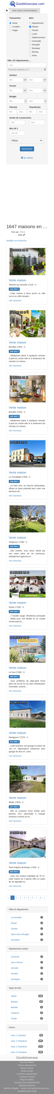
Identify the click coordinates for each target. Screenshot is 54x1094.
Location (14, 26)
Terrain (33, 30)
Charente (15, 957)
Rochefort (15, 940)
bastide (14, 1007)
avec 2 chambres (19, 1041)
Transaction (15, 18)
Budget (12, 96)
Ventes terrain (27, 1071)
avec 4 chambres (19, 1052)
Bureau (34, 52)
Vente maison (17, 280)
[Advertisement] (27, 196)
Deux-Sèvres (17, 962)
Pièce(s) (13, 107)
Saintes (14, 929)
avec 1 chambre (18, 1035)
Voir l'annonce (15, 300)
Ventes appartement (27, 1065)
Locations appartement (27, 1074)
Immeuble (35, 41)
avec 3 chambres (19, 1046)
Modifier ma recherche (16, 240)
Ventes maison (27, 1068)
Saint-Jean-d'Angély (20, 934)
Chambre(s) (34, 107)
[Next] (44, 898)
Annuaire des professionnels (27, 1082)
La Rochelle (16, 917)
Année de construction (20, 118)
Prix (22, 232)
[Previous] (8, 898)
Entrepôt (34, 44)
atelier (14, 996)
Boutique (34, 48)
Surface (13, 75)
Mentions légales (11, 1088)
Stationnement (37, 37)
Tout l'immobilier (27, 1062)
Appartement (36, 23)
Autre (33, 55)
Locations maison (27, 1077)
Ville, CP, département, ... (19, 60)
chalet (14, 1018)
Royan (14, 923)
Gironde (14, 968)
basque (14, 1002)
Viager (13, 30)
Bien (31, 18)
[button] (45, 69)
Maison (34, 26)
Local (33, 34)
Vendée (14, 973)
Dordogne (15, 979)
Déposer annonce (27, 1085)
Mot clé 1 (13, 128)
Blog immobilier (27, 1079)
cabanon (15, 1013)
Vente (13, 23)
